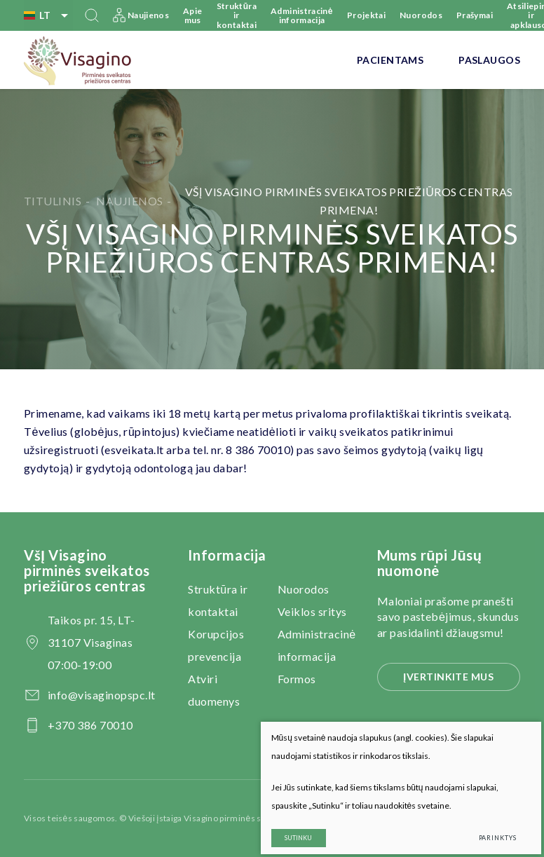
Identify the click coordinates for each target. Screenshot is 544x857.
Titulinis (52, 200)
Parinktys (486, 827)
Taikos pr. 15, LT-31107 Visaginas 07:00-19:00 (91, 642)
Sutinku (287, 827)
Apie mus (192, 15)
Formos (297, 678)
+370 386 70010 (90, 725)
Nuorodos (421, 15)
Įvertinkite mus (448, 677)
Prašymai (474, 15)
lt (48, 15)
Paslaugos (489, 60)
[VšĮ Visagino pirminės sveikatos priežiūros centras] (78, 60)
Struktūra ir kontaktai (237, 15)
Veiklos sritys (312, 611)
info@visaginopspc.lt (102, 694)
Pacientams (390, 60)
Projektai (366, 15)
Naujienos (148, 15)
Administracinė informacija (302, 15)
